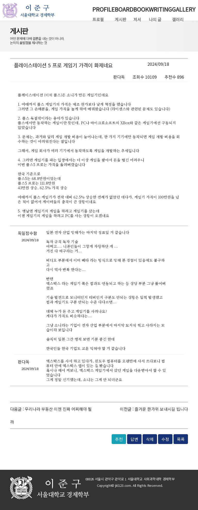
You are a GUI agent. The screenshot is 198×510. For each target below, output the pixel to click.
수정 (165, 439)
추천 (119, 439)
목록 (181, 439)
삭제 (150, 439)
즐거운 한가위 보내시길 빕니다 (161, 409)
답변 (134, 439)
